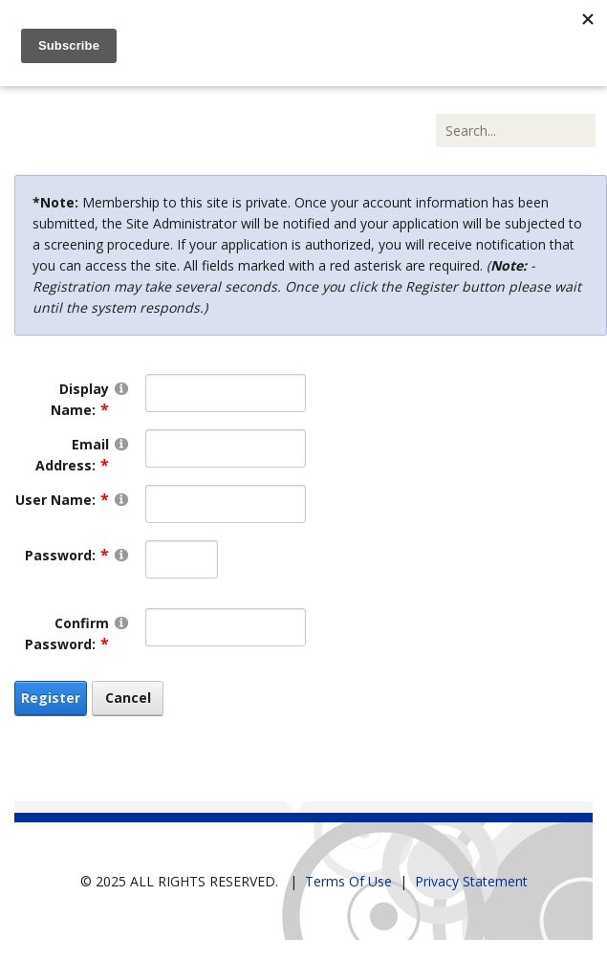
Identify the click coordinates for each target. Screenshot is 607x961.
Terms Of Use (348, 881)
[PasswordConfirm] (225, 627)
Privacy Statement (471, 881)
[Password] (181, 559)
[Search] (516, 130)
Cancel (128, 697)
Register (50, 697)
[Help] (121, 388)
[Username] (225, 504)
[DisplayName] (225, 393)
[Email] (225, 448)
